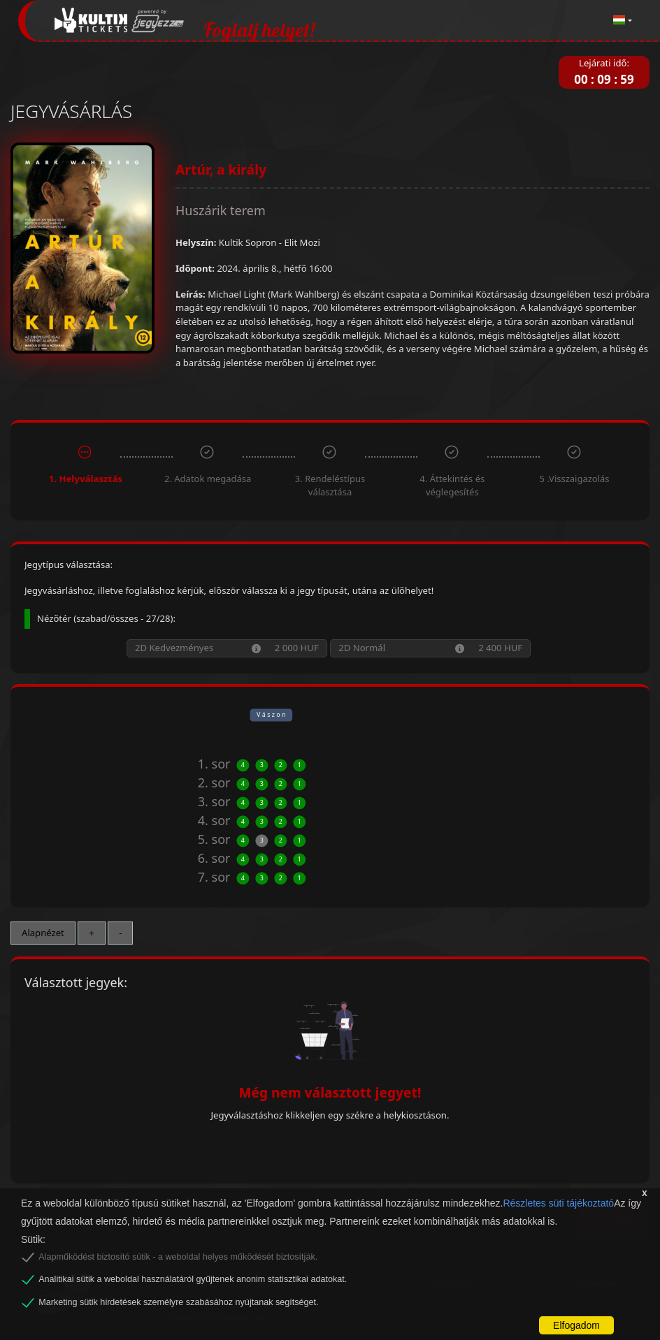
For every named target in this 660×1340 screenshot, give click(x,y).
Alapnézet (43, 932)
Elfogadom (576, 1325)
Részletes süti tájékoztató (558, 1203)
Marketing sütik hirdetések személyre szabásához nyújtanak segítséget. (178, 1302)
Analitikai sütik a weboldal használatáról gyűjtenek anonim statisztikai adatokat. (192, 1279)
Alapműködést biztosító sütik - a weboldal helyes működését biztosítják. (177, 1257)
